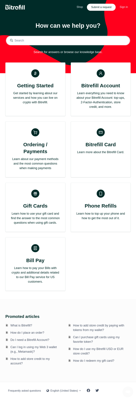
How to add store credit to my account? (30, 361)
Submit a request (101, 7)
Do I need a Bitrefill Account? (29, 340)
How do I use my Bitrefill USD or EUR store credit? (98, 351)
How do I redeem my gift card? (93, 360)
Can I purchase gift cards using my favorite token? (96, 339)
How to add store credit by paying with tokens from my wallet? (98, 328)
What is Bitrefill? (21, 325)
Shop (80, 7)
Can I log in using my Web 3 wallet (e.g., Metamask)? (33, 349)
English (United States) (64, 390)
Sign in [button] (124, 7)
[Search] (68, 40)
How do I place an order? (27, 332)
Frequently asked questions (24, 390)
